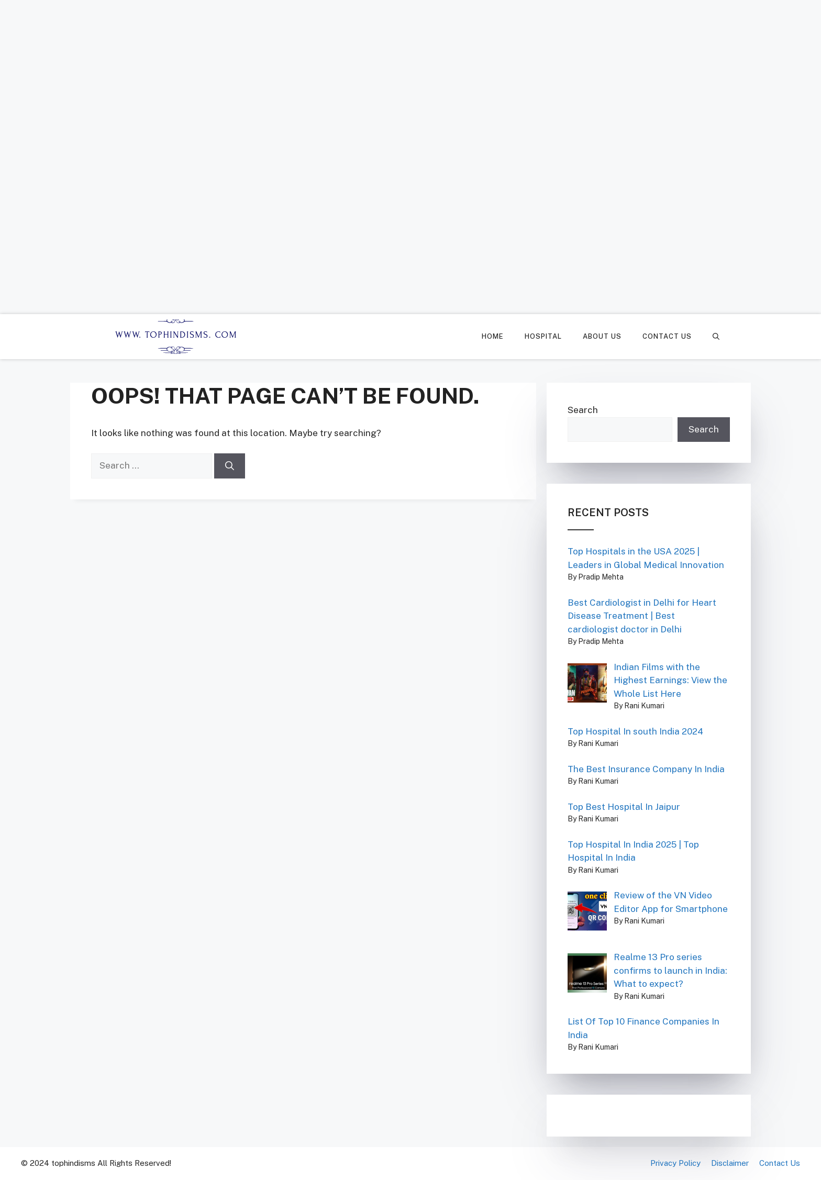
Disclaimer (730, 1163)
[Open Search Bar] (716, 336)
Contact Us (667, 336)
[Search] (229, 465)
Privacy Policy (675, 1163)
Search (583, 410)
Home (493, 336)
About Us (602, 336)
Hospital (543, 336)
